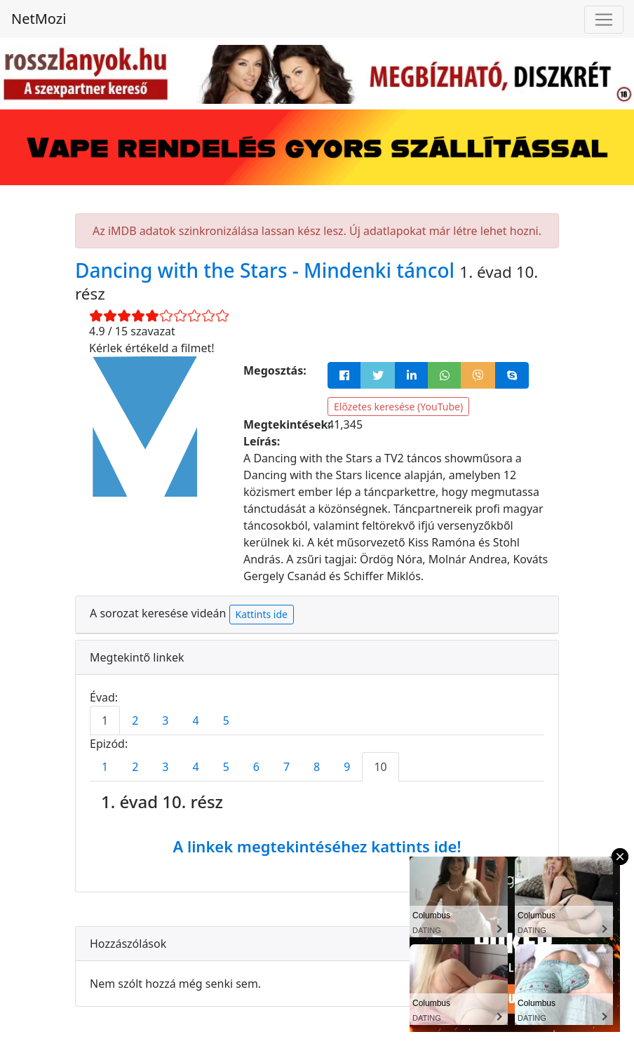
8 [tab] (316, 767)
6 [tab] (256, 767)
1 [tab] (105, 720)
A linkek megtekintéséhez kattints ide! (317, 846)
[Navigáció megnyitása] (603, 20)
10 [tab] (380, 767)
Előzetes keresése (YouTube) (398, 406)
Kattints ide (262, 614)
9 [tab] (347, 767)
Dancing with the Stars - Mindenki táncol (267, 270)
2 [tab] (135, 720)
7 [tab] (286, 767)
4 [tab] (195, 720)
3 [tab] (165, 720)
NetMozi (38, 18)
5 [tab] (226, 720)
